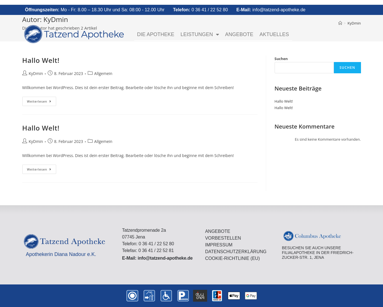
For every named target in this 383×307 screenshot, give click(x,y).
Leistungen (200, 34)
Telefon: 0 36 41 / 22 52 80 (148, 243)
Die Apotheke (155, 34)
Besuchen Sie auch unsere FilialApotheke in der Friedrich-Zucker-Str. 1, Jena (318, 253)
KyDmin (36, 73)
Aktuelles (274, 34)
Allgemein (103, 73)
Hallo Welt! (41, 60)
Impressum (219, 244)
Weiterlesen (41, 100)
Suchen (281, 58)
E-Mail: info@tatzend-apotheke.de (157, 258)
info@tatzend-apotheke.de (270, 9)
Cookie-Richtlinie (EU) (232, 258)
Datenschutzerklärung (236, 251)
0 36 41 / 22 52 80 (200, 9)
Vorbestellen (223, 238)
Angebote (239, 34)
